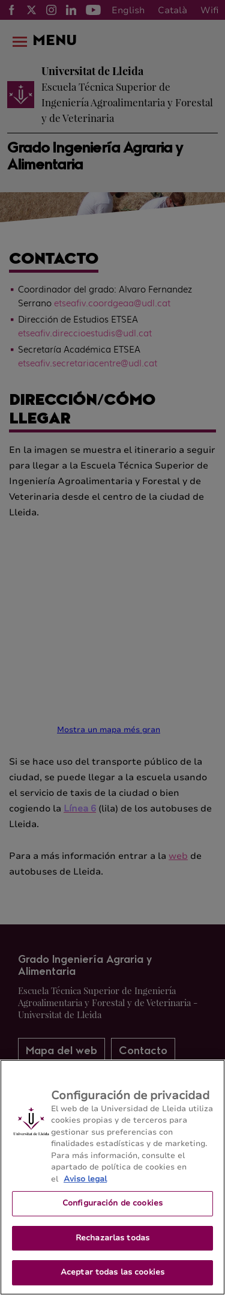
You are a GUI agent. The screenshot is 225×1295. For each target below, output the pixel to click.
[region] (112, 1177)
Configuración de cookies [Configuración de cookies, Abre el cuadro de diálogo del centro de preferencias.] (112, 1203)
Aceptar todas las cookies (112, 1272)
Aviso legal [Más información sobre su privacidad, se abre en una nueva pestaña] (85, 1179)
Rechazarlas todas (112, 1238)
